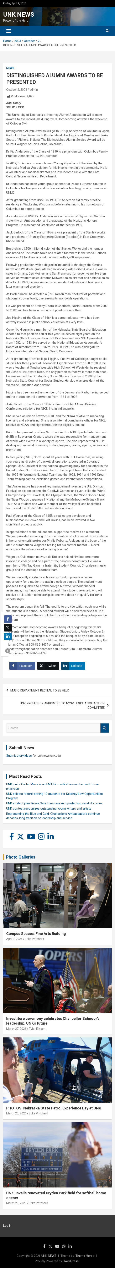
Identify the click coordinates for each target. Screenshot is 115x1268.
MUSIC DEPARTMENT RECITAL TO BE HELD (39, 690)
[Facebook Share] (22, 666)
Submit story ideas (19, 755)
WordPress (71, 1261)
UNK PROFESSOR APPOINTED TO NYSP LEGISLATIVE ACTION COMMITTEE (62, 705)
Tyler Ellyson (37, 1028)
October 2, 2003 (16, 89)
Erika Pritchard (34, 939)
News (10, 68)
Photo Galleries (20, 857)
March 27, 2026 (16, 1028)
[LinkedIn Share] (73, 666)
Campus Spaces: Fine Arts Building (36, 933)
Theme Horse (84, 1256)
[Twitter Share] (48, 666)
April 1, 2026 (14, 939)
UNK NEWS (18, 14)
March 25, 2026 (16, 1113)
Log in (7, 1226)
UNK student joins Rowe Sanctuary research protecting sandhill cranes (54, 803)
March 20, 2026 (16, 1203)
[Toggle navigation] (8, 31)
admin (34, 89)
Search (104, 728)
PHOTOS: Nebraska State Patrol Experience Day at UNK (53, 1108)
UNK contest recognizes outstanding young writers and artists (48, 808)
